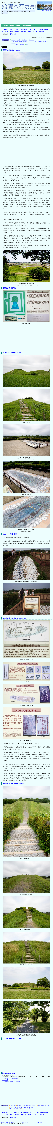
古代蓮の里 (13, 1105)
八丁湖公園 (19, 1107)
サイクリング (15, 44)
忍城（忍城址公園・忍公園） (30, 1105)
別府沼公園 (13, 1107)
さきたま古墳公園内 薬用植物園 (11, 1081)
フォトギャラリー (14, 29)
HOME (3, 11)
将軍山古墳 (13, 34)
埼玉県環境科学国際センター (31, 1107)
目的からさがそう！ (15, 11)
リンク (33, 11)
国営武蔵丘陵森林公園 (15, 1108)
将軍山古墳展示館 (14, 31)
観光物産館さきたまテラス (28, 29)
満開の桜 (23, 31)
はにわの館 (5, 31)
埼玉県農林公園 (26, 1108)
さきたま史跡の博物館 (42, 29)
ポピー (35, 31)
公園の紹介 (5, 29)
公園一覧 (7, 11)
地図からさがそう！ (26, 11)
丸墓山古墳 (41, 31)
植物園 (18, 40)
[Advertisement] (26, 19)
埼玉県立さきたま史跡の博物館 (10, 1078)
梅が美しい (31, 40)
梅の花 (29, 31)
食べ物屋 (22, 44)
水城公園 (19, 1105)
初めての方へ (5, 13)
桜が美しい (24, 40)
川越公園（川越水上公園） (46, 10)
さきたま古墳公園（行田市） (12, 25)
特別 (27, 44)
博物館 (13, 40)
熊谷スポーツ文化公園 (43, 1105)
